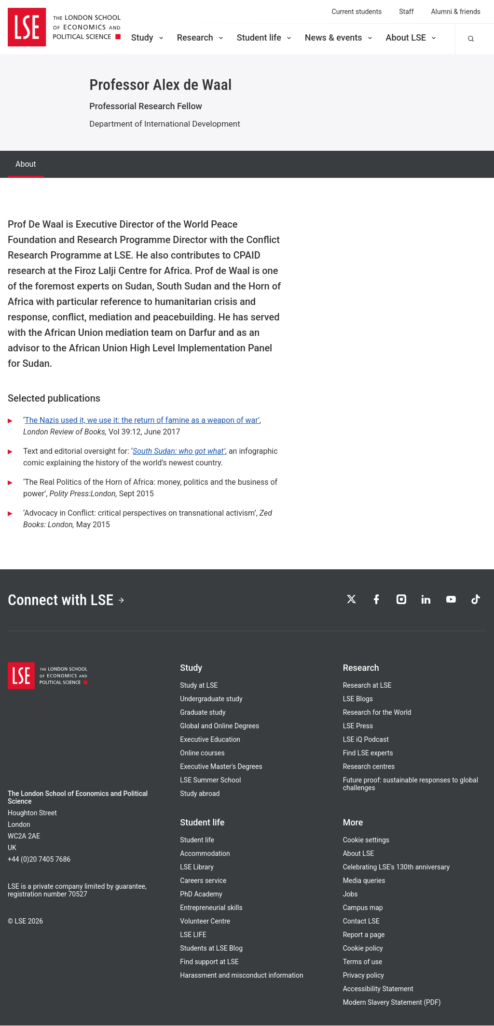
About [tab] (25, 164)
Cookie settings (366, 840)
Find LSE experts (368, 753)
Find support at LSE (209, 962)
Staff (406, 11)
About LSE (412, 37)
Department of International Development (164, 124)
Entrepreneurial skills (211, 908)
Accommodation (205, 854)
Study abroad (200, 794)
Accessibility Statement (378, 989)
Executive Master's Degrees (221, 767)
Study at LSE (199, 686)
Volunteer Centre (205, 921)
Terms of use (362, 962)
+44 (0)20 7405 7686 (39, 860)
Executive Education (210, 740)
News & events (339, 37)
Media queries (364, 881)
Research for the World (377, 713)
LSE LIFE (193, 935)
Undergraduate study (211, 699)
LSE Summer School (210, 780)
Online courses (202, 753)
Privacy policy (363, 976)
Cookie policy (363, 949)
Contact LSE (361, 921)
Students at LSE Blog (211, 949)
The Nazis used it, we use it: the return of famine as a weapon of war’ (142, 420)
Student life (265, 37)
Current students (357, 11)
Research (201, 37)
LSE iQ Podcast (366, 740)
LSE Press (358, 726)
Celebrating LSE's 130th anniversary (396, 867)
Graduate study (202, 713)
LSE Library (197, 867)
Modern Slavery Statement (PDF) (392, 1003)
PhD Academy (201, 894)
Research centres (369, 767)
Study (148, 37)
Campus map (363, 908)
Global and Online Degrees (219, 726)
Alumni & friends (456, 11)
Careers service (203, 881)
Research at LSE (367, 686)
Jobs (350, 894)
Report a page (364, 935)
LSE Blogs (358, 699)
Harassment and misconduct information (241, 976)
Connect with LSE (67, 600)
